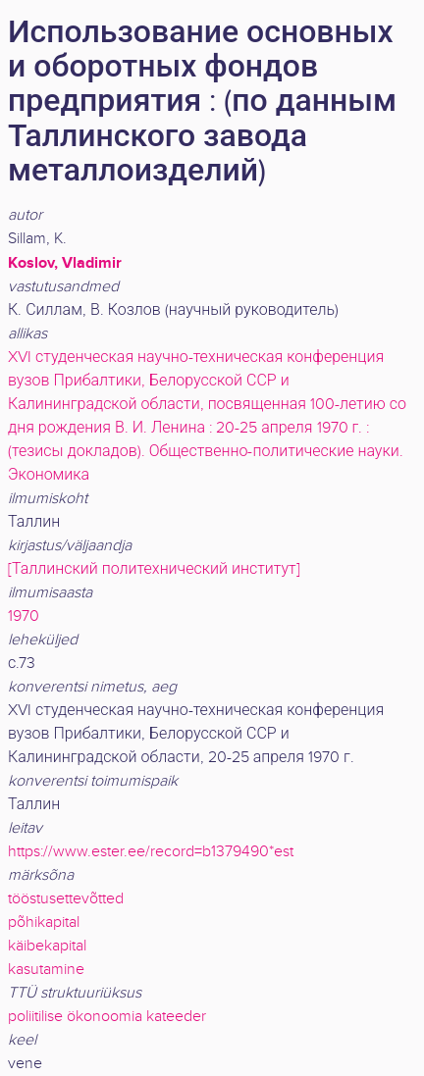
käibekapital (47, 946)
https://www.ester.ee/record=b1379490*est (150, 852)
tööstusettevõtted (66, 899)
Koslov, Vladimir (65, 263)
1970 (23, 616)
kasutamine (46, 969)
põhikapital (44, 922)
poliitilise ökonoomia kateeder (107, 1016)
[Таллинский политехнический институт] (154, 569)
